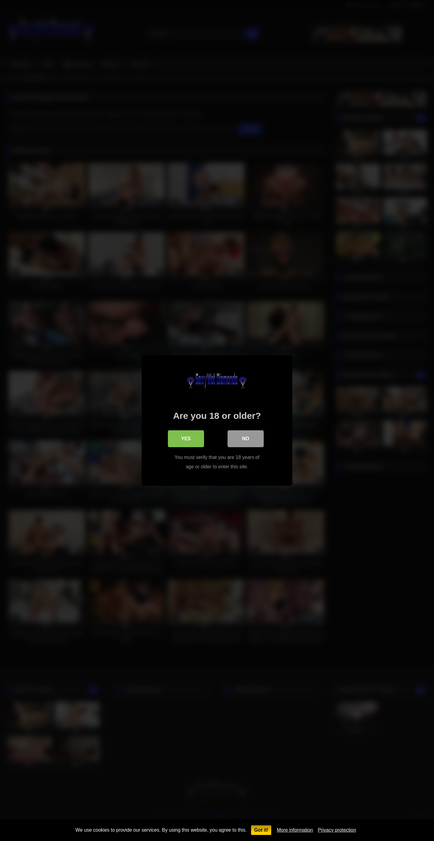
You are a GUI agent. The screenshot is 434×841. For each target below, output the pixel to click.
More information (295, 830)
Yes (186, 438)
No (245, 438)
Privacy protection (337, 830)
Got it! (261, 830)
